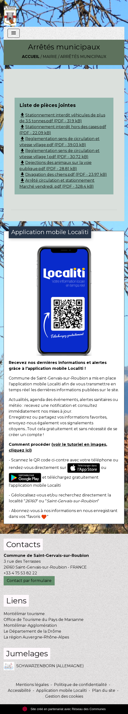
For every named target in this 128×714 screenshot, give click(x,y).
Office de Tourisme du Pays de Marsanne (44, 619)
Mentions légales (32, 684)
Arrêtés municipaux (83, 56)
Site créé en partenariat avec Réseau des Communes (64, 709)
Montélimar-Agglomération (30, 625)
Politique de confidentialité (80, 684)
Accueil (31, 56)
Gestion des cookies (64, 696)
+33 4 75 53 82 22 (20, 573)
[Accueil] (10, 13)
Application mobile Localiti (61, 690)
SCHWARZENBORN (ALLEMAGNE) (44, 666)
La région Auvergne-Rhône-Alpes (36, 637)
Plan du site (103, 690)
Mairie (50, 56)
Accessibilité (19, 690)
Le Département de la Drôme (32, 631)
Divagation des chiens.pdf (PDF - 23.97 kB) (63, 174)
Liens (16, 600)
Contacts (23, 544)
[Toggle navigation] (14, 33)
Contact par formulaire (29, 580)
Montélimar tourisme (24, 613)
